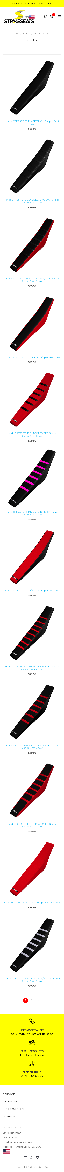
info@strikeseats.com (22, 1142)
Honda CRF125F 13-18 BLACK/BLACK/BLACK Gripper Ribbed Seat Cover (32, 201)
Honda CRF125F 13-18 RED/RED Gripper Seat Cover (32, 902)
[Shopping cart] (52, 16)
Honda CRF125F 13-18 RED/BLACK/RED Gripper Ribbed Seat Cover (32, 825)
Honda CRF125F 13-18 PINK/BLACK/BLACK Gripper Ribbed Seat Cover (32, 513)
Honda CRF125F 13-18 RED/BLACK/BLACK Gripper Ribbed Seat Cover (32, 746)
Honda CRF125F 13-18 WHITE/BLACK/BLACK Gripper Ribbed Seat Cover (32, 980)
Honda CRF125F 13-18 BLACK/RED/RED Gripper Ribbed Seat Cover (32, 434)
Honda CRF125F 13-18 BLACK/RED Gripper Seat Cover (32, 357)
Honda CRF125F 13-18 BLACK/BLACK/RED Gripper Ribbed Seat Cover (32, 280)
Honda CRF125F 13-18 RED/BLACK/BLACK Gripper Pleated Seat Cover (32, 668)
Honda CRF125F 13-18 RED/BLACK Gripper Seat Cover (32, 590)
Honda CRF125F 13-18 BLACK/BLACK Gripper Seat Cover (32, 122)
